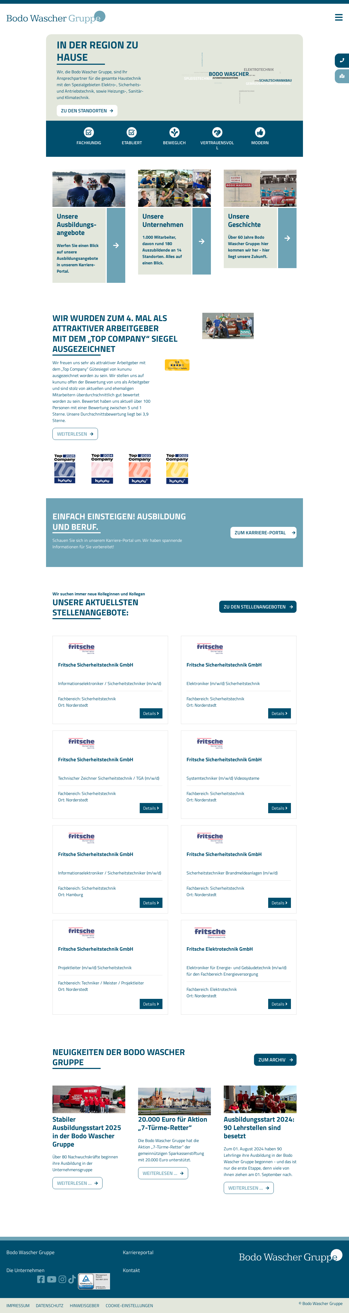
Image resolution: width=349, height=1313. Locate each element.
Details (151, 713)
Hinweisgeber (84, 1305)
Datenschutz (49, 1305)
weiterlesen (72, 433)
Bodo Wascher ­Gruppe (30, 1252)
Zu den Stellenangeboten (255, 606)
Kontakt (131, 1270)
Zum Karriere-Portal (260, 532)
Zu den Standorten (84, 110)
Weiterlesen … (80, 1183)
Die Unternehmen (25, 1270)
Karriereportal (138, 1252)
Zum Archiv (272, 1059)
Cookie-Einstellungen (129, 1305)
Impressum (17, 1305)
